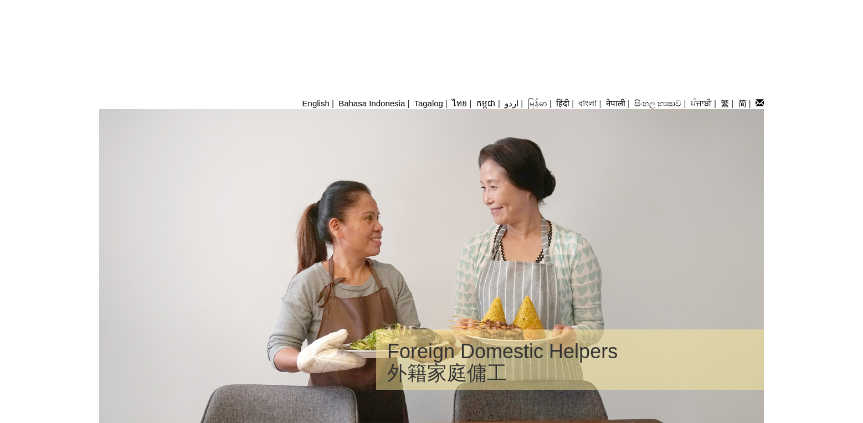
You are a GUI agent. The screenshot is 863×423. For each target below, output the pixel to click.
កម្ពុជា (486, 103)
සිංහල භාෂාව (657, 103)
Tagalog (428, 103)
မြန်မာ (537, 103)
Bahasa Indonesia (371, 103)
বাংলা (587, 103)
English (316, 103)
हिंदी (562, 103)
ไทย (459, 103)
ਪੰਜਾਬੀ (701, 103)
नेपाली (615, 103)
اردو (511, 103)
